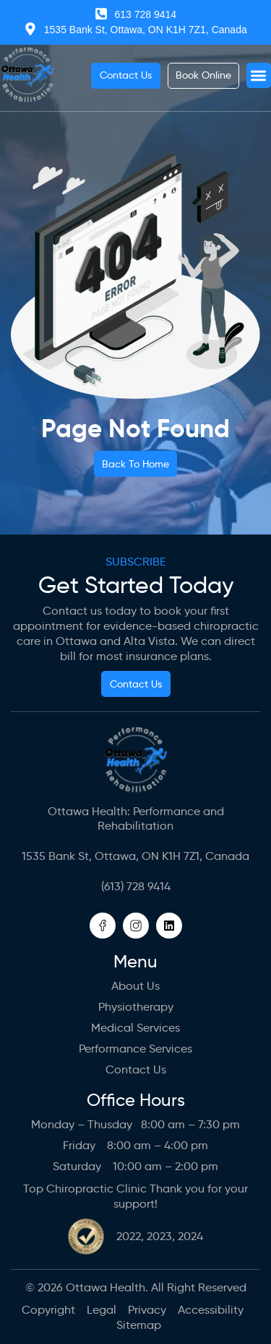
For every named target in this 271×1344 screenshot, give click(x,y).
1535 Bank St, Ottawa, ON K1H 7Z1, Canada (135, 856)
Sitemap (138, 1325)
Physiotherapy (135, 1007)
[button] (259, 75)
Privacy (147, 1310)
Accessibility (211, 1310)
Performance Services (135, 1048)
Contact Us (136, 1069)
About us (135, 986)
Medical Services (135, 1028)
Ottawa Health (105, 1287)
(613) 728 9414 (136, 886)
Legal (101, 1310)
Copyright (48, 1310)
